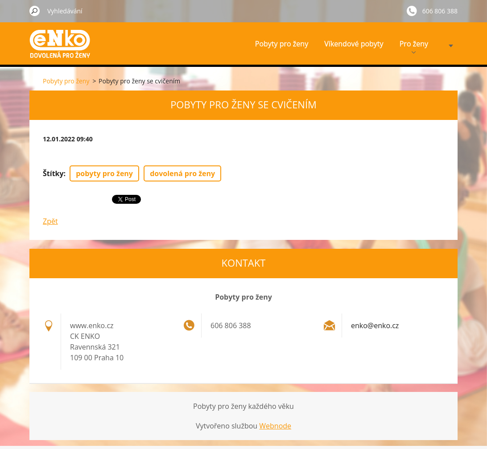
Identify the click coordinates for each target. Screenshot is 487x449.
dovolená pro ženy (182, 173)
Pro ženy (414, 46)
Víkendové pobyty (353, 44)
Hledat (34, 11)
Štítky (53, 173)
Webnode (275, 426)
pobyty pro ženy (104, 173)
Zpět (50, 221)
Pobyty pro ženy (281, 44)
